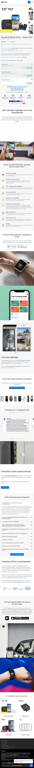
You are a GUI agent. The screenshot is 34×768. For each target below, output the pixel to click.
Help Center (4, 743)
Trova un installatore (6, 748)
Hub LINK (24, 57)
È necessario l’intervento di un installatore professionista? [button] (17, 503)
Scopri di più (5, 487)
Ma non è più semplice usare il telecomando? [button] (17, 543)
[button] (11, 438)
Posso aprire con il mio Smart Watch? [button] (17, 546)
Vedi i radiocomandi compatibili (17, 387)
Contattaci (4, 744)
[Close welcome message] (31, 760)
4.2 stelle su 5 (6, 39)
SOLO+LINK (16, 582)
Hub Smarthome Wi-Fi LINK (13, 366)
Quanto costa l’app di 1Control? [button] (17, 536)
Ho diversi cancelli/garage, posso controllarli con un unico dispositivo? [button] (17, 518)
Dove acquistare (5, 745)
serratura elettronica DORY (23, 360)
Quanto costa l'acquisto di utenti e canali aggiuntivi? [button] (17, 533)
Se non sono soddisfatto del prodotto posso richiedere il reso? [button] (17, 549)
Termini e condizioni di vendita (8, 747)
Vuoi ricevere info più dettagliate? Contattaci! (11, 60)
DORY (14, 611)
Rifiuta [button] (9, 762)
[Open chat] (31, 765)
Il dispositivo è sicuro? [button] (17, 539)
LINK (30, 611)
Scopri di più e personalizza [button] (17, 765)
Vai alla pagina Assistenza (17, 554)
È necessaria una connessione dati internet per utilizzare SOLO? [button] (17, 529)
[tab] (17, 503)
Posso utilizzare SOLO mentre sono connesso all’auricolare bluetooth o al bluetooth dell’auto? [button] (17, 525)
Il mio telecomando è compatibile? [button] (17, 521)
